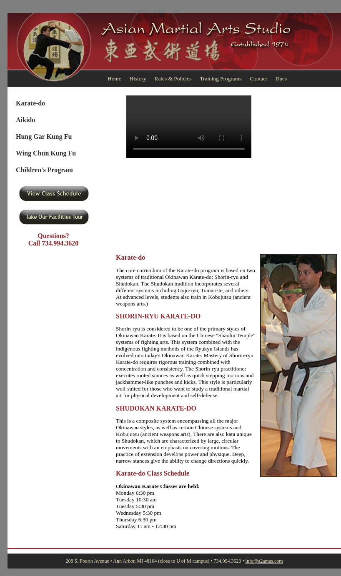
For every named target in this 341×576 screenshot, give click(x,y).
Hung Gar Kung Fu (44, 136)
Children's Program (44, 169)
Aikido (25, 119)
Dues (281, 78)
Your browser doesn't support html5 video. (188, 126)
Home (114, 78)
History (138, 78)
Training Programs (220, 78)
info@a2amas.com (264, 561)
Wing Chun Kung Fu (46, 153)
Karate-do (30, 103)
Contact (258, 78)
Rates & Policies (173, 78)
